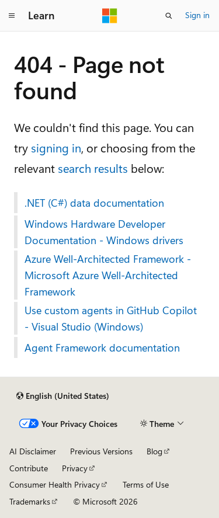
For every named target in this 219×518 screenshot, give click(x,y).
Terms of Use (146, 484)
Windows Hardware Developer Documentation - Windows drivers (104, 232)
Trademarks (29, 501)
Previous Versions (101, 451)
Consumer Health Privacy (54, 484)
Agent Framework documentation (102, 347)
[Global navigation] (11, 15)
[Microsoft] (109, 15)
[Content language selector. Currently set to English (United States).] (62, 396)
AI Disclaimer (32, 451)
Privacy (75, 468)
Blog (154, 451)
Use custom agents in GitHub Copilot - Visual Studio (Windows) (111, 318)
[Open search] (168, 15)
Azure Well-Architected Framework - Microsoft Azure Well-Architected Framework (108, 275)
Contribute (28, 468)
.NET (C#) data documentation (94, 203)
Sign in (197, 14)
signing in (56, 147)
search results (93, 168)
